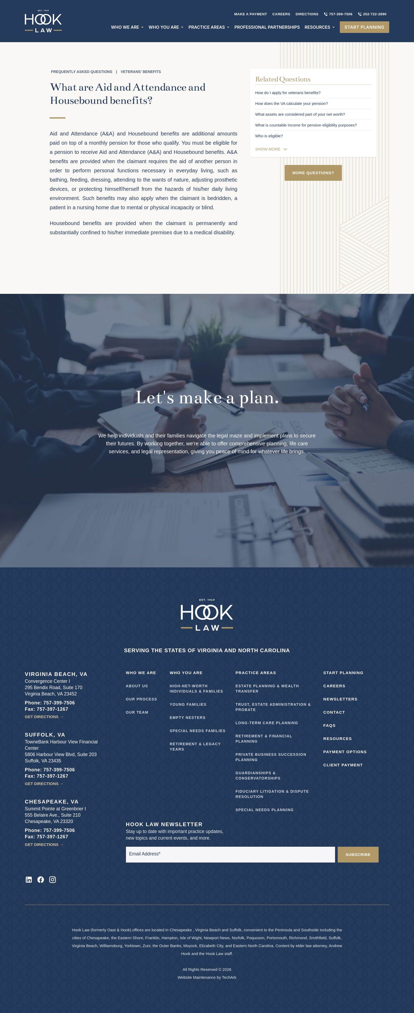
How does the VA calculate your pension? (291, 103)
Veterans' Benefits (141, 72)
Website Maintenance (197, 977)
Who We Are (141, 672)
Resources (337, 738)
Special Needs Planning (265, 810)
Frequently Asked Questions (81, 72)
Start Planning (343, 672)
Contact (334, 712)
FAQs (329, 725)
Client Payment (343, 765)
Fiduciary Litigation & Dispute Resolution (272, 794)
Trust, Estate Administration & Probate (273, 707)
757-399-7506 (338, 14)
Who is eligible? (269, 136)
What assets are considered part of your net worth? (300, 114)
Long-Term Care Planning (267, 723)
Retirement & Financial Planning (264, 738)
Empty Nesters (188, 717)
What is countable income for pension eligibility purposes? (306, 125)
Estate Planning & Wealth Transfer (267, 688)
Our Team (137, 712)
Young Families (188, 704)
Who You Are (186, 672)
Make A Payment (250, 14)
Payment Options (345, 751)
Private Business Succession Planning (271, 757)
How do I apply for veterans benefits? (288, 92)
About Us (137, 686)
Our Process (141, 699)
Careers (281, 14)
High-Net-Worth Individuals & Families (196, 688)
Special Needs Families (198, 731)
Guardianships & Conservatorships (258, 775)
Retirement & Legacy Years (195, 746)
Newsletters (340, 699)
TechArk (229, 977)
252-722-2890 (372, 14)
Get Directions (44, 716)
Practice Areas (256, 672)
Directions (307, 14)
